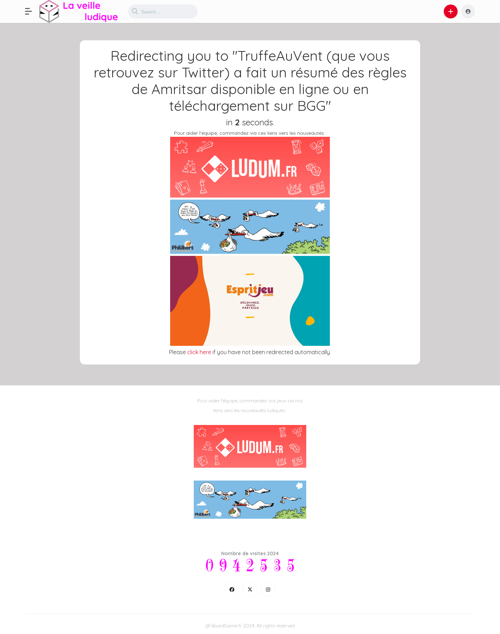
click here (199, 352)
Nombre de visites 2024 (250, 553)
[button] (32, 11)
